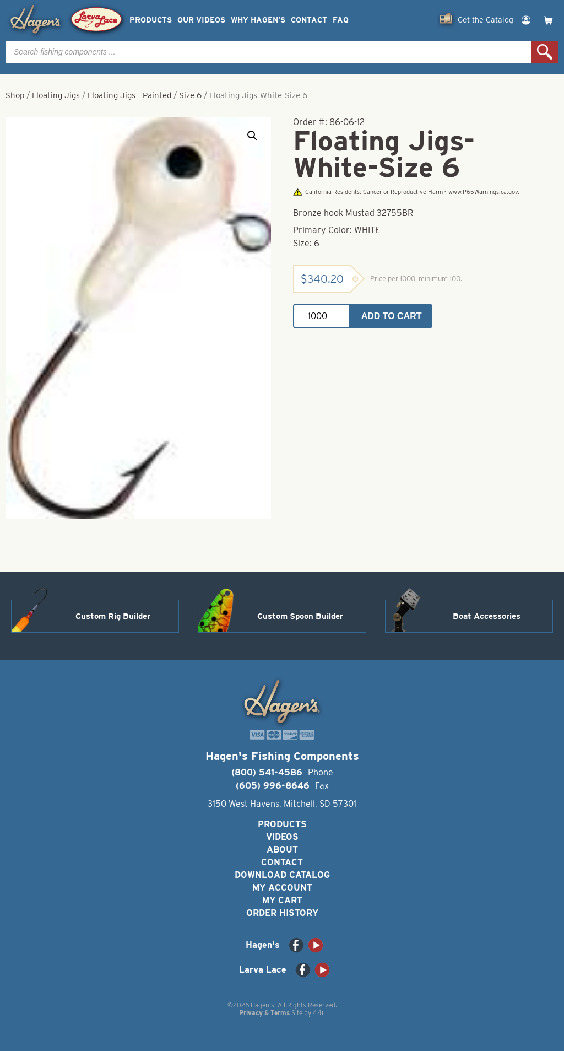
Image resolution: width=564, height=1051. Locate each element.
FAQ (341, 20)
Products (150, 20)
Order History (282, 913)
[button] (252, 135)
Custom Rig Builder (112, 616)
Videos (282, 837)
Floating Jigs (56, 95)
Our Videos (201, 20)
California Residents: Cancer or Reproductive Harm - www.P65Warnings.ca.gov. (406, 192)
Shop (15, 95)
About (282, 849)
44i (318, 1013)
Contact (309, 20)
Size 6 (190, 95)
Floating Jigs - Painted (129, 95)
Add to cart (391, 316)
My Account (282, 887)
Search (544, 52)
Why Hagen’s (258, 20)
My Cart (282, 900)
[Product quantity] (321, 316)
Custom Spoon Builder (300, 616)
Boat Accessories (486, 616)
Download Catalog (282, 875)
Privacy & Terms (264, 1013)
